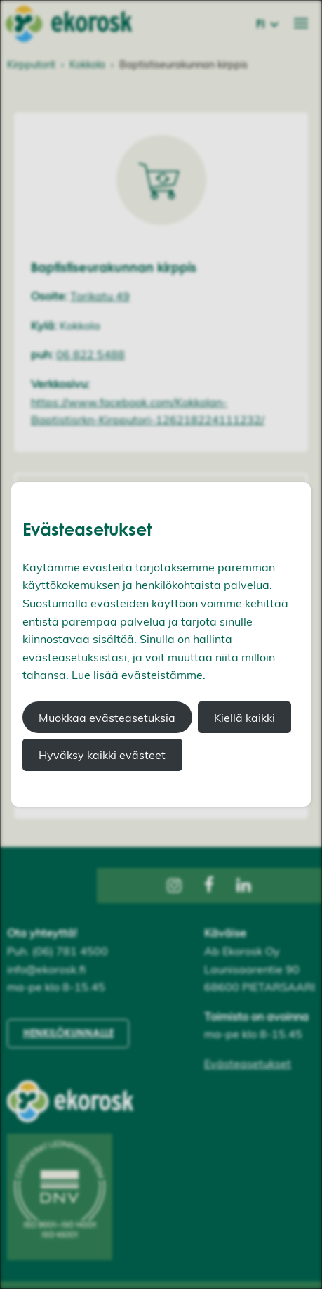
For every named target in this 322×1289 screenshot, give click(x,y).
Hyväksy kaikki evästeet (102, 755)
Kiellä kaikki (244, 718)
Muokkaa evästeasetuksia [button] (107, 718)
